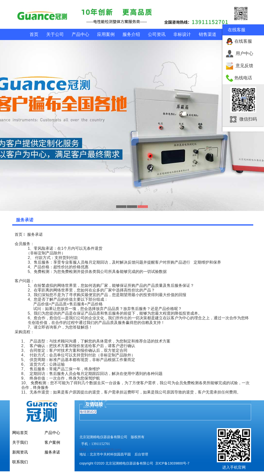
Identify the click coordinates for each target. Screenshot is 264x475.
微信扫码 (248, 119)
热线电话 (243, 77)
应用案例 (106, 34)
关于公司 (55, 34)
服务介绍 (131, 34)
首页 (34, 34)
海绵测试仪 (88, 412)
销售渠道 (207, 34)
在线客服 (243, 41)
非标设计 (182, 34)
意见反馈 (244, 65)
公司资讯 (156, 34)
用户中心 (244, 53)
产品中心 (80, 34)
